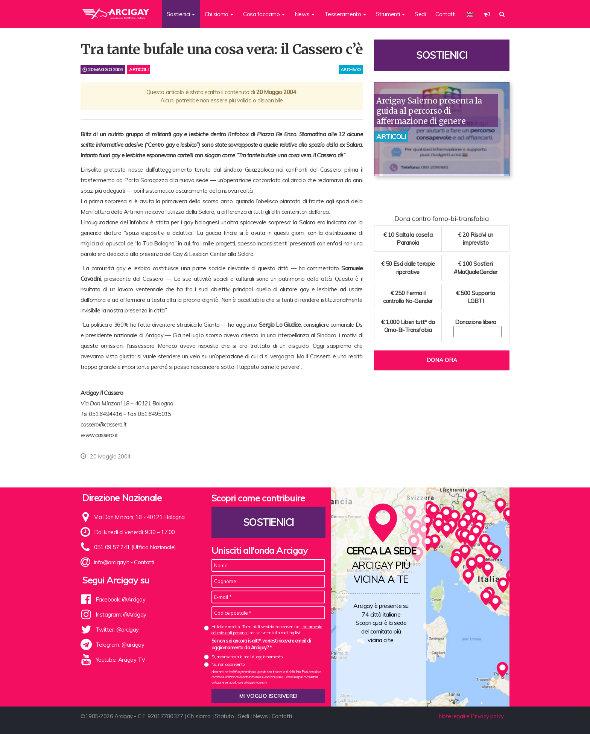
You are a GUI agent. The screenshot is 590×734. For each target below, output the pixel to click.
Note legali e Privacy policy (471, 716)
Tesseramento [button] (345, 14)
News (260, 716)
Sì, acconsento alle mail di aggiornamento (247, 656)
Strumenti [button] (390, 14)
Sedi (420, 14)
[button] (487, 14)
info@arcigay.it (111, 562)
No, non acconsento (228, 664)
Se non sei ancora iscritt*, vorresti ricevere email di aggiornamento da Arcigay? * (261, 644)
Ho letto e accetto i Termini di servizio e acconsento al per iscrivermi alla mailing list (266, 629)
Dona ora (441, 360)
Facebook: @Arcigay (121, 599)
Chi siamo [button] (219, 14)
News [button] (305, 14)
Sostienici (441, 55)
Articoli (138, 69)
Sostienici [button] (181, 14)
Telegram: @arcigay (120, 644)
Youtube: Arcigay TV (120, 659)
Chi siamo (199, 716)
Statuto (224, 716)
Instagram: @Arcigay (121, 614)
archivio (351, 69)
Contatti (445, 14)
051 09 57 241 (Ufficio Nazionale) (135, 547)
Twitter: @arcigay (117, 629)
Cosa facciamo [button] (264, 14)
